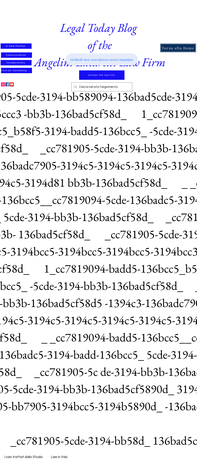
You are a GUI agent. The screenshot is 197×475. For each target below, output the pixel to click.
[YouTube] (12, 84)
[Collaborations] (16, 62)
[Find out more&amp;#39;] (16, 70)
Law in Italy (59, 457)
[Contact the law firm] (101, 75)
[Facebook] (7, 84)
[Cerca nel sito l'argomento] (101, 87)
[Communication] (16, 55)
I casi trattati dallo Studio (23, 457)
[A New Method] (16, 46)
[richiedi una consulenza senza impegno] (102, 59)
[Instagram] (3, 84)
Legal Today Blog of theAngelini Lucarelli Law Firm (99, 45)
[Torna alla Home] (178, 47)
